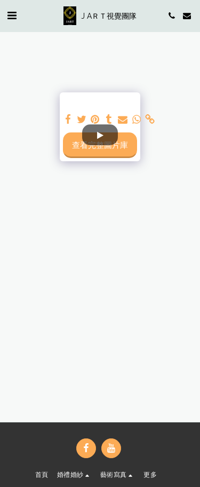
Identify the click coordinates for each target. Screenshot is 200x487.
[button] (12, 15)
